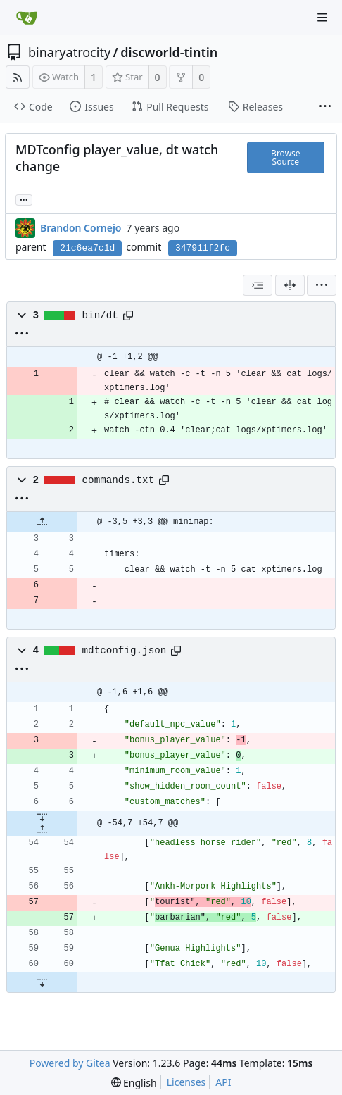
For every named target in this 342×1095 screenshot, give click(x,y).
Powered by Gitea (70, 1063)
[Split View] (290, 285)
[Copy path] (128, 315)
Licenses (186, 1082)
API (223, 1082)
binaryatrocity (69, 52)
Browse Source (285, 157)
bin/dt (100, 315)
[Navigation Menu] (322, 17)
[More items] (325, 107)
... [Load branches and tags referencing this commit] (24, 199)
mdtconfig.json (124, 650)
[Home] (26, 17)
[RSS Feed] (18, 77)
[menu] (321, 285)
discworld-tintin (168, 52)
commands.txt (118, 480)
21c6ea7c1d (87, 248)
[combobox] (257, 285)
